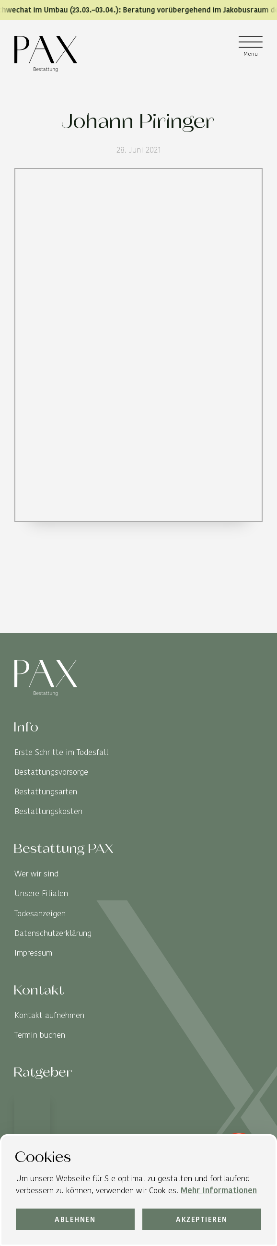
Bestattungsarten (45, 791)
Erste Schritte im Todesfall (61, 752)
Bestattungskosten (48, 811)
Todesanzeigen (40, 913)
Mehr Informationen (219, 1190)
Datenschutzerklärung (53, 933)
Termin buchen (39, 1035)
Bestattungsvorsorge (51, 772)
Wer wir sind (36, 873)
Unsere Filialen (41, 893)
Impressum (33, 952)
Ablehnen (75, 1219)
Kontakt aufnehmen (49, 1015)
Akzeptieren (202, 1219)
